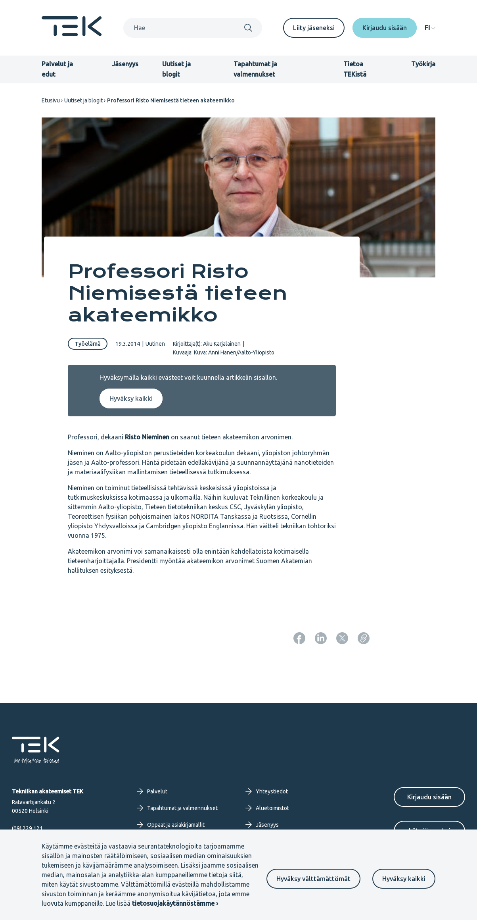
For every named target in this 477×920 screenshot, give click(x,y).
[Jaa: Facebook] (299, 638)
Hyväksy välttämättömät (313, 878)
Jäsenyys (125, 63)
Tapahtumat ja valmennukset (177, 808)
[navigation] (430, 28)
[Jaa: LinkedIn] (321, 638)
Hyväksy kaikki (403, 878)
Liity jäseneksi (314, 27)
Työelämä (88, 344)
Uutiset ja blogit (83, 100)
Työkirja (423, 63)
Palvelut (152, 791)
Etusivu (51, 100)
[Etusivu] (72, 33)
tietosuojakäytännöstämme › (175, 903)
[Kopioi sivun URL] (364, 638)
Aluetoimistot (267, 808)
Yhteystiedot (266, 791)
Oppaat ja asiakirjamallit (171, 825)
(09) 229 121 (27, 828)
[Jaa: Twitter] (342, 638)
